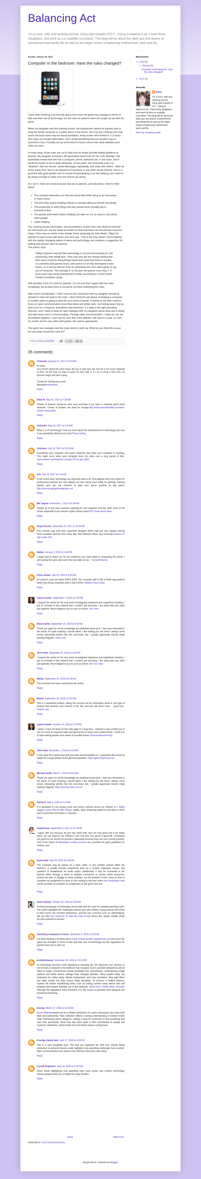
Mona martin (43, 624)
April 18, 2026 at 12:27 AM (70, 1066)
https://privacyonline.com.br (68, 787)
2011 (142, 78)
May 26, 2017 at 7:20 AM (58, 399)
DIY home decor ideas (101, 511)
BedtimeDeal (51, 384)
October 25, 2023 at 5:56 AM (66, 902)
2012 (142, 61)
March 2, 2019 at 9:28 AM (65, 773)
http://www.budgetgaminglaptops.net (55, 488)
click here (94, 608)
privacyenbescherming (101, 735)
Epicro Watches (44, 1012)
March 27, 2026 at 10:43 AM (60, 1008)
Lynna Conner (44, 598)
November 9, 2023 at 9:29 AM (84, 934)
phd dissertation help (114, 880)
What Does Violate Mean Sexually (106, 986)
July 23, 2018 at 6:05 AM (64, 575)
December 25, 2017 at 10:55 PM (69, 526)
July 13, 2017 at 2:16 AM (54, 474)
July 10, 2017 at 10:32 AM (61, 448)
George (41, 1008)
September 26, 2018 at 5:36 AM (60, 678)
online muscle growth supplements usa (91, 939)
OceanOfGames (99, 560)
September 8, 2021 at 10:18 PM (66, 828)
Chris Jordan (44, 575)
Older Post (118, 1137)
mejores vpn (43, 709)
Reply (40, 389)
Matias (40, 552)
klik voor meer (96, 663)
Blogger (114, 1162)
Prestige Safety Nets (47, 1040)
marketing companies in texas (53, 934)
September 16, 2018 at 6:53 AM (66, 624)
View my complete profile (148, 132)
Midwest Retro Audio (94, 582)
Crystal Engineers (46, 1066)
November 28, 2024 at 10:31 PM (71, 960)
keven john (43, 860)
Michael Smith (44, 773)
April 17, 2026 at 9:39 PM (72, 1040)
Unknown (42, 361)
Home (70, 1137)
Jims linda (42, 652)
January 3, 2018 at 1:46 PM (58, 552)
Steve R (41, 399)
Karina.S (41, 802)
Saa (39, 474)
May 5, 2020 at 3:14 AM (58, 802)
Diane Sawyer (44, 902)
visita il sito (60, 638)
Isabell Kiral (43, 828)
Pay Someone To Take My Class (67, 916)
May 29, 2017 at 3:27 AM (60, 425)
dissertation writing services (72, 842)
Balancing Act (62, 18)
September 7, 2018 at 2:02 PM (68, 598)
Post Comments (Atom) (53, 1142)
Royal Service (44, 526)
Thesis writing (79, 433)
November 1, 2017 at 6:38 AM (64, 503)
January (146, 65)
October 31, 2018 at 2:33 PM (67, 724)
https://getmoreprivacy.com (101, 758)
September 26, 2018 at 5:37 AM (60, 698)
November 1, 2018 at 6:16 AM (63, 750)
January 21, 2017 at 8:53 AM (62, 361)
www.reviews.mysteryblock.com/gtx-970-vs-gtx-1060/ (63, 459)
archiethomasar (45, 960)
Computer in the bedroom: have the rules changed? (157, 70)
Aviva (159, 92)
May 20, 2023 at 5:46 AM (62, 860)
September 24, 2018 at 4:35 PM (64, 652)
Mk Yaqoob (43, 503)
